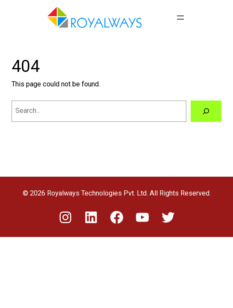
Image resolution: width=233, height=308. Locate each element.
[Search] (206, 111)
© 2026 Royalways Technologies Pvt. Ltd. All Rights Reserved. (117, 193)
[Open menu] (180, 17)
